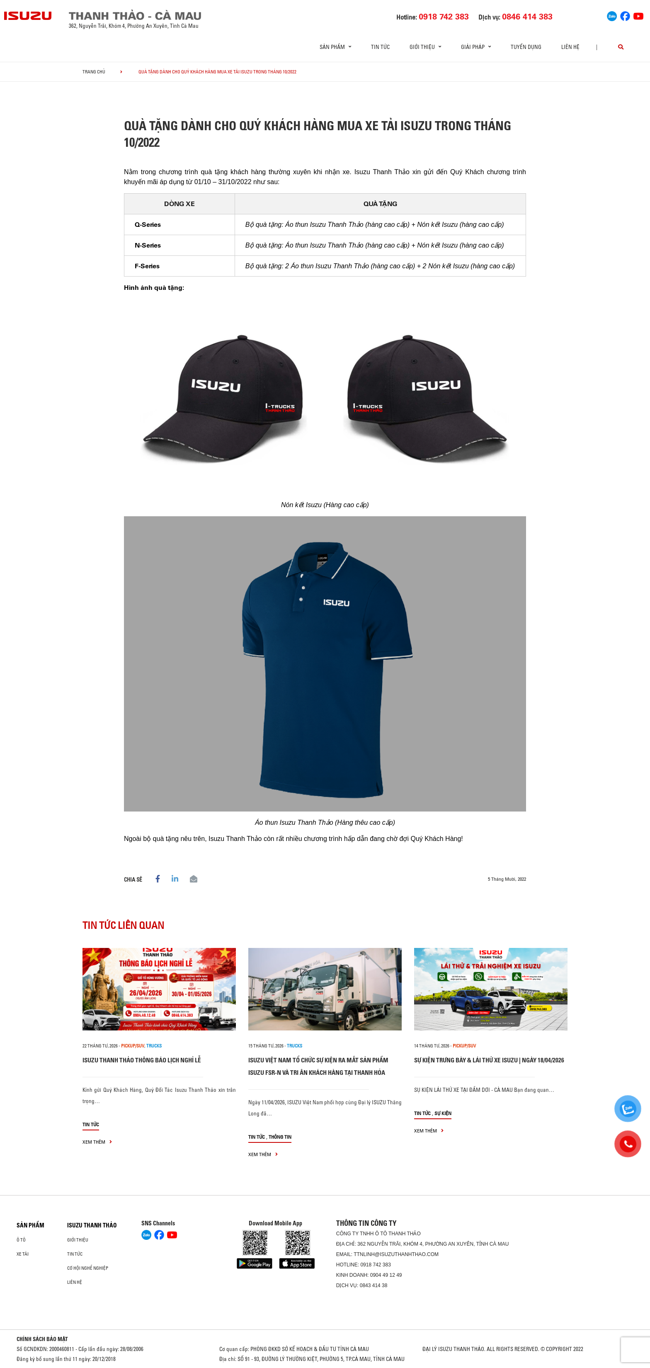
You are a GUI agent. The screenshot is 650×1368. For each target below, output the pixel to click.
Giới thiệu (77, 1240)
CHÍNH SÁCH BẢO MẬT (42, 1339)
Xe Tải (23, 1254)
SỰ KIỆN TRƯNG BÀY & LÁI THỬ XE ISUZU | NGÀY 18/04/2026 (489, 1060)
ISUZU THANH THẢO (92, 1225)
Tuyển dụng (526, 47)
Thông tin (280, 1137)
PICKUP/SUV (132, 1046)
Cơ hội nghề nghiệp (87, 1268)
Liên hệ (570, 47)
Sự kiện (442, 1113)
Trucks (154, 1046)
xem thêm (97, 1142)
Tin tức (380, 47)
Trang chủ (93, 72)
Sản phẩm (30, 1225)
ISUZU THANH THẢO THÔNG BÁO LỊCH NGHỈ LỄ (141, 1060)
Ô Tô (21, 1240)
